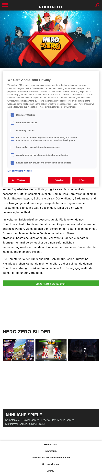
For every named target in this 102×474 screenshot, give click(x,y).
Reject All (59, 180)
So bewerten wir (50, 464)
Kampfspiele (12, 420)
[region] (51, 129)
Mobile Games (65, 420)
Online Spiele (37, 424)
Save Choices (18, 180)
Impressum (51, 451)
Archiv (50, 470)
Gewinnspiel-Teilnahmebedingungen (51, 457)
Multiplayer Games (16, 424)
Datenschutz (50, 444)
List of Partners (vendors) (20, 171)
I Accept (83, 180)
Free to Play (48, 420)
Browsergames (30, 420)
